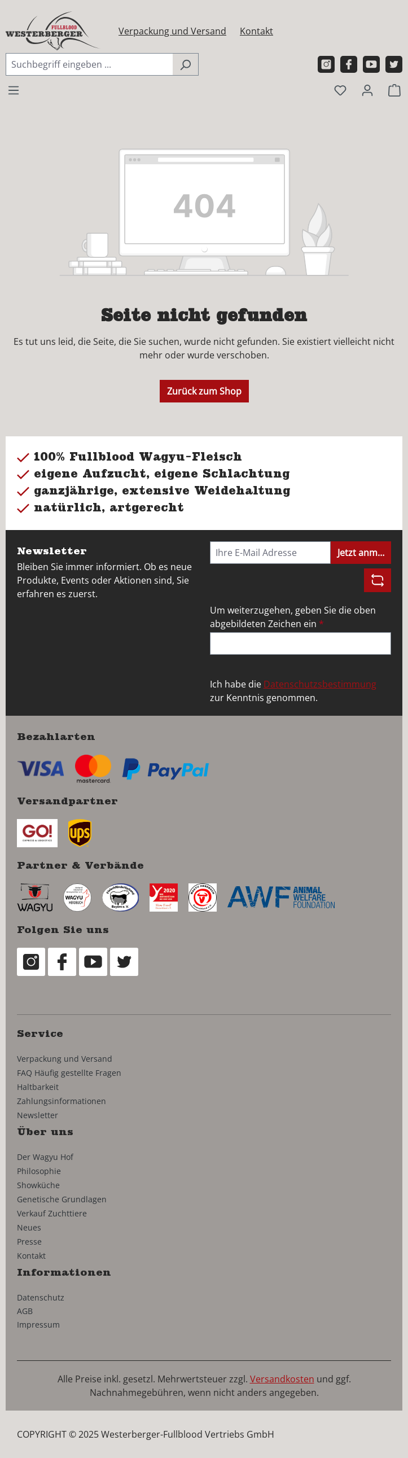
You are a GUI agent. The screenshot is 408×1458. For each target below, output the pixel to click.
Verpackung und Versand (172, 31)
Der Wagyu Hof (45, 1156)
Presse (29, 1241)
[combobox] (89, 64)
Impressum (38, 1324)
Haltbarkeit (38, 1087)
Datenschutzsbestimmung (320, 684)
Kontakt (256, 31)
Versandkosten (282, 1379)
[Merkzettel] (340, 89)
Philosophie (39, 1171)
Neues (29, 1227)
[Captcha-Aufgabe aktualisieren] (377, 580)
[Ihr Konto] (367, 89)
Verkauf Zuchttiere (52, 1213)
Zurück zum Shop (204, 391)
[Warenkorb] (394, 89)
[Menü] (13, 89)
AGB (25, 1311)
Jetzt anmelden (364, 552)
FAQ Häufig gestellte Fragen (69, 1072)
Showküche (38, 1185)
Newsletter (37, 1115)
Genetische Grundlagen (62, 1199)
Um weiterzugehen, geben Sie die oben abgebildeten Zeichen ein (293, 617)
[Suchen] (185, 64)
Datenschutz (40, 1297)
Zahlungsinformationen (61, 1101)
